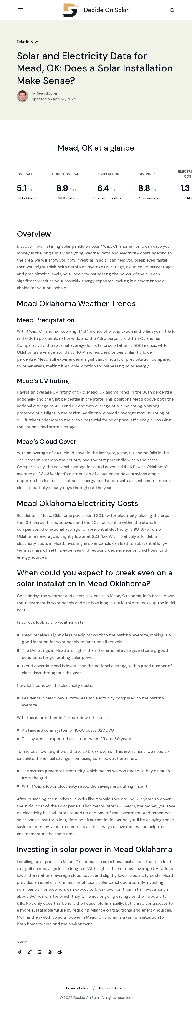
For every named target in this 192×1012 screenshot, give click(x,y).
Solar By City (27, 41)
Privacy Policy (77, 988)
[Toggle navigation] (21, 10)
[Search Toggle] (172, 10)
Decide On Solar (96, 10)
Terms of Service (112, 988)
